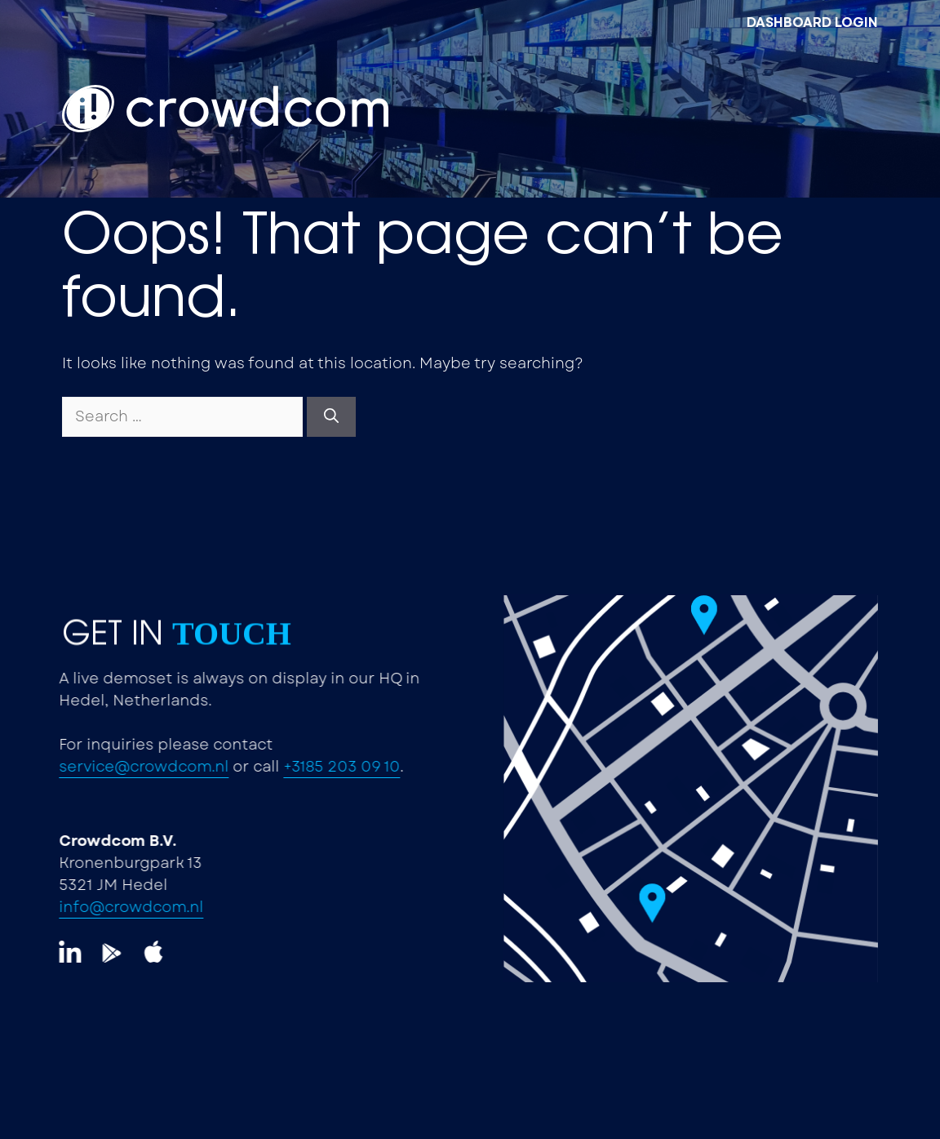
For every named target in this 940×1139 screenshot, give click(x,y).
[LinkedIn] (49, 953)
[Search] (331, 417)
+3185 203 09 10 (279, 766)
